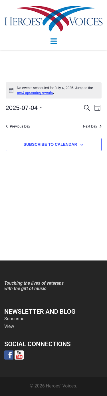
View (9, 326)
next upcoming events (35, 93)
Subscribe (14, 318)
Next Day (92, 126)
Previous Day (18, 126)
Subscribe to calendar (50, 144)
